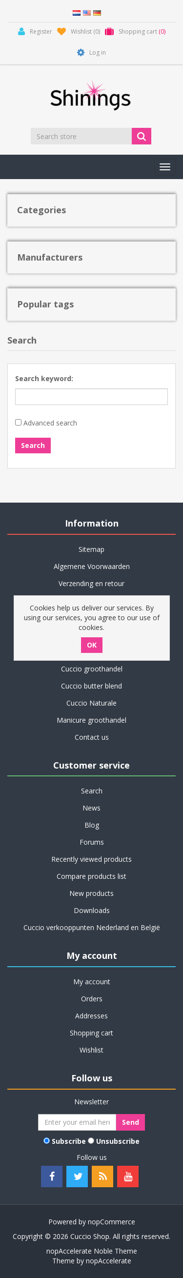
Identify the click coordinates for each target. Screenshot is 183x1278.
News (91, 807)
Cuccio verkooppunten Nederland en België (91, 927)
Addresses (91, 1015)
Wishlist (91, 1050)
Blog (91, 825)
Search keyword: (44, 378)
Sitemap (91, 549)
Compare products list (91, 876)
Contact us (92, 737)
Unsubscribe (118, 1141)
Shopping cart (91, 1032)
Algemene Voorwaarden (92, 566)
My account (91, 981)
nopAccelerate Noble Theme (91, 1251)
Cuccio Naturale (91, 703)
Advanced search (50, 422)
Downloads (92, 910)
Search (91, 790)
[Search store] (82, 136)
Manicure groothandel (91, 720)
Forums (92, 842)
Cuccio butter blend (91, 685)
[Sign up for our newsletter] (77, 1122)
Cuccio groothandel (91, 668)
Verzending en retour (91, 583)
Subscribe (69, 1141)
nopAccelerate (108, 1260)
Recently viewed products (91, 859)
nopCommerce (111, 1221)
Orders (91, 998)
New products (91, 893)
